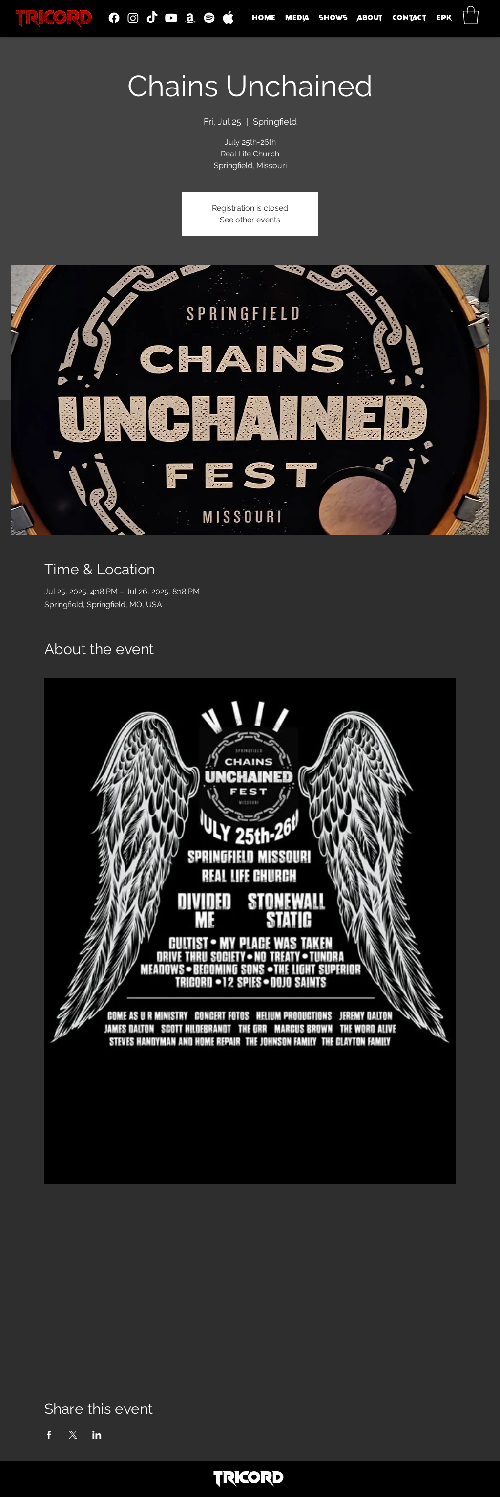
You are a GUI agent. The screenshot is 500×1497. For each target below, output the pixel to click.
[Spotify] (209, 18)
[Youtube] (171, 18)
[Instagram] (133, 18)
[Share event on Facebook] (49, 1435)
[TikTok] (152, 18)
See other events (250, 219)
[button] (297, 17)
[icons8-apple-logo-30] (228, 18)
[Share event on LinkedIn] (97, 1435)
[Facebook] (114, 18)
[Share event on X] (73, 1435)
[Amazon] (190, 18)
